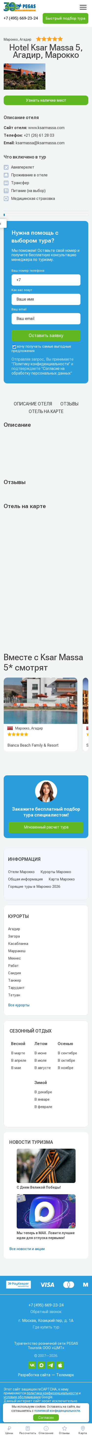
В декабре (43, 1092)
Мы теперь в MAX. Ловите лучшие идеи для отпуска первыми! (46, 1235)
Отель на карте (46, 411)
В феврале (43, 1107)
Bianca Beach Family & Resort (32, 745)
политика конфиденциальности (52, 1393)
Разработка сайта (34, 1375)
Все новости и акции (27, 1249)
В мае (16, 1068)
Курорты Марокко (55, 872)
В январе (42, 1099)
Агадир (14, 929)
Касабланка (18, 943)
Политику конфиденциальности (41, 364)
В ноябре (65, 1068)
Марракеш (17, 951)
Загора (14, 936)
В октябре (66, 1060)
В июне (40, 1053)
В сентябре (67, 1053)
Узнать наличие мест (46, 100)
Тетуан (14, 995)
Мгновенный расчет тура (46, 827)
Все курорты (18, 1005)
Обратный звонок (46, 1311)
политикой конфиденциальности (57, 1411)
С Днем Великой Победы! (39, 1187)
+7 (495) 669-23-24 (21, 18)
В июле (40, 1060)
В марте (18, 1053)
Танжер (14, 980)
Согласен (46, 1418)
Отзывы (69, 403)
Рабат (13, 965)
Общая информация (25, 879)
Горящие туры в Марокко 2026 (34, 886)
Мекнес (14, 958)
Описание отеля (33, 403)
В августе (42, 1068)
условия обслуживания (22, 1397)
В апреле (18, 1060)
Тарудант (16, 988)
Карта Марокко (62, 879)
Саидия (14, 973)
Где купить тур (46, 1327)
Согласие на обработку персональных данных (41, 371)
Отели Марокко (21, 872)
